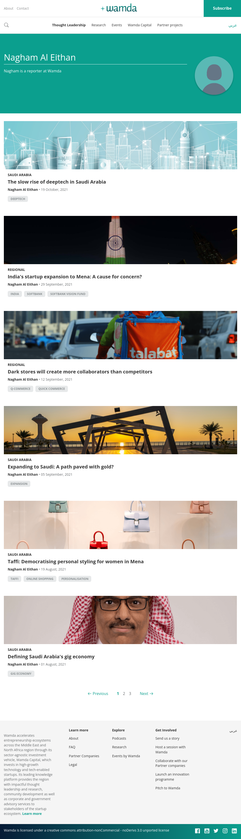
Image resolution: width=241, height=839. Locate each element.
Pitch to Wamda (168, 788)
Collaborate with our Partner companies (172, 763)
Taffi (14, 579)
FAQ (72, 747)
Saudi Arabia (20, 174)
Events (117, 25)
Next (144, 693)
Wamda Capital (140, 25)
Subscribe (222, 8)
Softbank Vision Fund (67, 294)
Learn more (32, 813)
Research (98, 25)
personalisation (74, 579)
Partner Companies (84, 756)
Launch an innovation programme (172, 776)
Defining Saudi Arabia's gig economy (51, 656)
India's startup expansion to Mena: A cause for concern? (75, 276)
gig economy (21, 674)
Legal (73, 764)
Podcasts (119, 738)
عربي (232, 25)
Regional (16, 269)
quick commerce (51, 389)
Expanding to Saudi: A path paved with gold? (61, 466)
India (15, 294)
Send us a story (167, 738)
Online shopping (39, 579)
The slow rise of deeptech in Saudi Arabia (57, 182)
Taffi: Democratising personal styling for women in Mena (76, 561)
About (8, 8)
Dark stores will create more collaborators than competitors (80, 371)
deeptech (18, 199)
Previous (100, 693)
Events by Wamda (126, 756)
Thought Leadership (69, 25)
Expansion (19, 484)
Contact (23, 8)
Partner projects (169, 25)
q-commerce (20, 389)
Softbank (34, 294)
